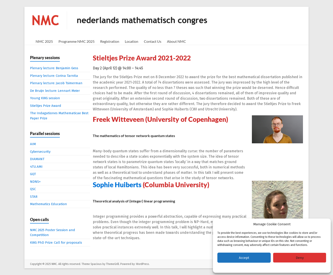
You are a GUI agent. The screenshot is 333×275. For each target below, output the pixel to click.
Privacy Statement (281, 267)
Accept (244, 258)
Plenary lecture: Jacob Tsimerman (56, 83)
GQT (33, 174)
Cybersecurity (40, 152)
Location (131, 41)
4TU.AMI (36, 167)
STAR (33, 197)
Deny (300, 258)
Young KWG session (45, 98)
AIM (33, 144)
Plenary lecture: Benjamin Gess (54, 68)
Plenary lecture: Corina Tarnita (54, 76)
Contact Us (152, 41)
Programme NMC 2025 (76, 41)
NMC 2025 (44, 41)
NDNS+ (35, 182)
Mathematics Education (48, 204)
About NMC (176, 41)
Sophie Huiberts (117, 184)
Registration (109, 41)
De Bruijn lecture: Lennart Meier (55, 91)
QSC (33, 189)
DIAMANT (37, 159)
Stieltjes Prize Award (45, 106)
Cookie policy (260, 267)
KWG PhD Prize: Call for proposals (56, 243)
